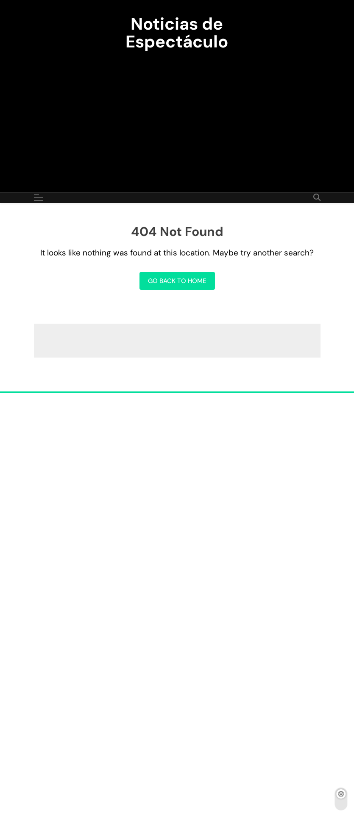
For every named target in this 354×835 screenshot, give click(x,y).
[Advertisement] (177, 116)
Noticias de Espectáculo (176, 33)
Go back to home (177, 281)
